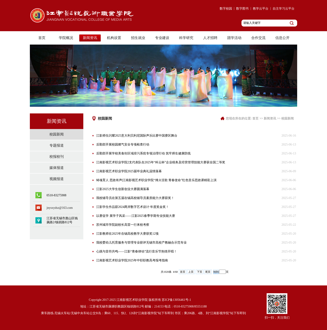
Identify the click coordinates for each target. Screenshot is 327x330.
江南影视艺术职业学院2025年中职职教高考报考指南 (132, 260)
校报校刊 (56, 156)
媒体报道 (56, 168)
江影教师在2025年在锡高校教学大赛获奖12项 (127, 233)
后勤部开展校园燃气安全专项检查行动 (122, 144)
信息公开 (282, 38)
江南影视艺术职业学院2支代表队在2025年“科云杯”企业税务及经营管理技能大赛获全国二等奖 (160, 162)
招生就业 (138, 38)
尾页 (208, 271)
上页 (191, 271)
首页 (41, 38)
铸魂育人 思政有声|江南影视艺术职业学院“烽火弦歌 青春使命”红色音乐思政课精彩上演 (156, 180)
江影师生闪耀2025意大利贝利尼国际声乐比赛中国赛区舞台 (136, 135)
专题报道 (56, 145)
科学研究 (186, 38)
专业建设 (162, 38)
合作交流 (258, 38)
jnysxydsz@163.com (60, 207)
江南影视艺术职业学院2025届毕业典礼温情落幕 (129, 171)
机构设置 (114, 38)
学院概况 (66, 38)
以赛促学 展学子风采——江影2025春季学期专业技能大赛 (135, 215)
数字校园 (226, 8)
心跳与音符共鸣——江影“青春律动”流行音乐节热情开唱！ (136, 251)
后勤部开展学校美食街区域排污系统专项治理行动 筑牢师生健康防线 (143, 153)
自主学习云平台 (283, 8)
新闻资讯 (90, 38)
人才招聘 (210, 38)
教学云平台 (260, 8)
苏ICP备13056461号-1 (176, 299)
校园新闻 (56, 134)
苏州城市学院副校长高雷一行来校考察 (122, 224)
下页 (199, 271)
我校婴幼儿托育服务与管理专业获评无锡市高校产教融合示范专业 (141, 242)
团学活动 (234, 38)
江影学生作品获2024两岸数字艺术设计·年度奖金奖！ (132, 207)
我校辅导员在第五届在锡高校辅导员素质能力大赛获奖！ (135, 198)
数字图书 (242, 8)
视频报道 (56, 179)
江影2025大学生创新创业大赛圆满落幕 (122, 189)
